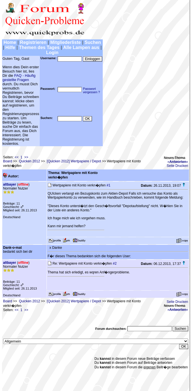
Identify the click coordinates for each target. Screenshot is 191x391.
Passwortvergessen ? (91, 90)
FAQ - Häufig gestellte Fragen (19, 77)
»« (177, 162)
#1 (108, 185)
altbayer (9, 184)
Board (7, 161)
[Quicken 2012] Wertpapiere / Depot (74, 161)
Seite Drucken (177, 166)
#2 (115, 263)
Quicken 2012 (29, 161)
